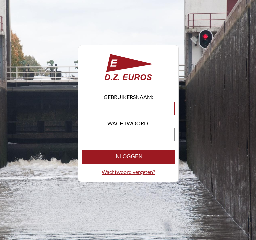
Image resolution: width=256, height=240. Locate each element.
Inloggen (128, 156)
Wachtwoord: (128, 123)
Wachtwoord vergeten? (128, 172)
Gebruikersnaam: (128, 97)
